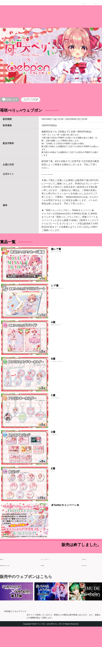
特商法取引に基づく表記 (12, 584)
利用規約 (45, 584)
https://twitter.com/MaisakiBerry (57, 176)
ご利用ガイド (88, 578)
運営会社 (4, 578)
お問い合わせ (88, 584)
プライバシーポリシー (52, 578)
